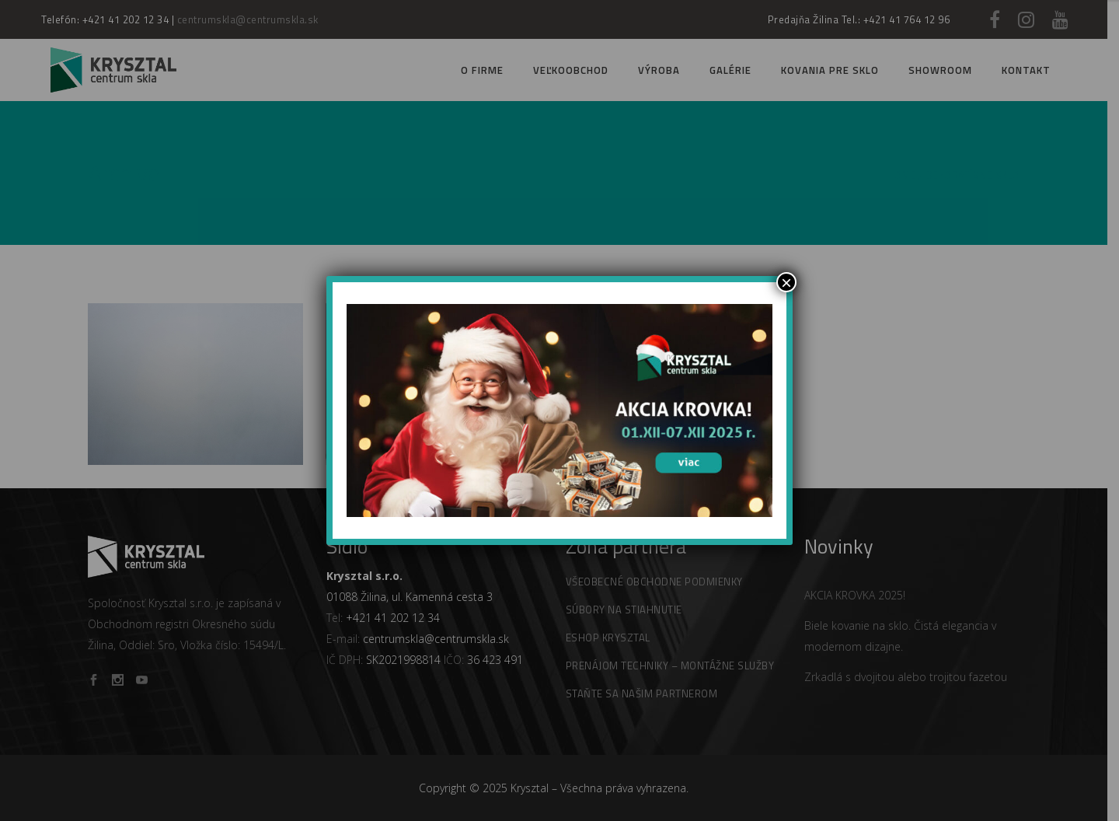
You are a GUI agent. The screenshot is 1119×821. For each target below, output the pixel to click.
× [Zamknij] (786, 282)
